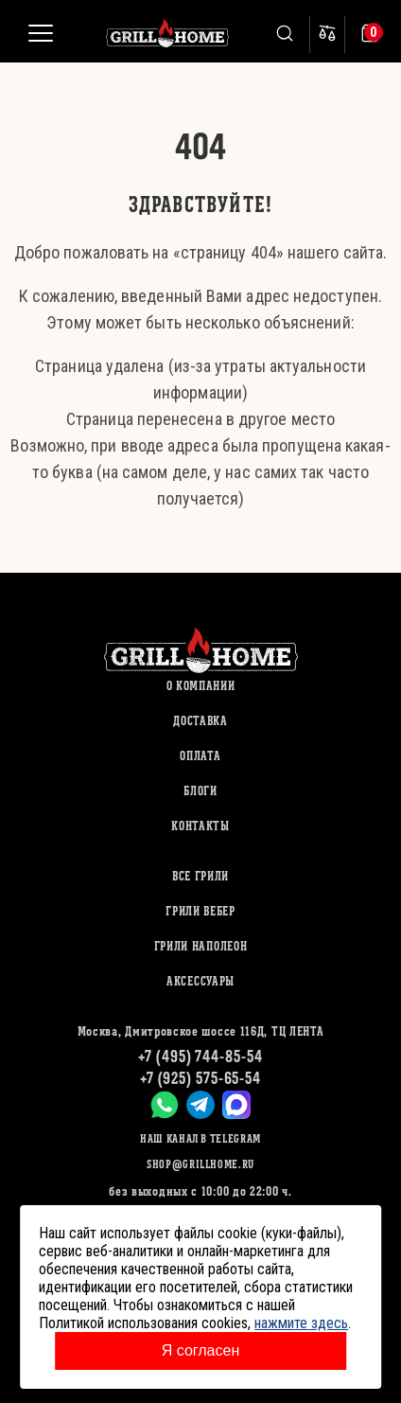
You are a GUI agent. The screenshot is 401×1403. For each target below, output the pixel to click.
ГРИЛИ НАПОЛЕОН (201, 946)
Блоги (200, 791)
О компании (200, 686)
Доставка (200, 721)
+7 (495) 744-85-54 (200, 1056)
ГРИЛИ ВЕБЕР (200, 911)
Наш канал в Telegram (200, 1138)
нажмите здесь (301, 1323)
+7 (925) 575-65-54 (200, 1078)
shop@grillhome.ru (200, 1164)
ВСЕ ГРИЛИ (200, 876)
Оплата (200, 756)
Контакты (200, 826)
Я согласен (201, 1350)
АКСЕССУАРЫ (200, 981)
